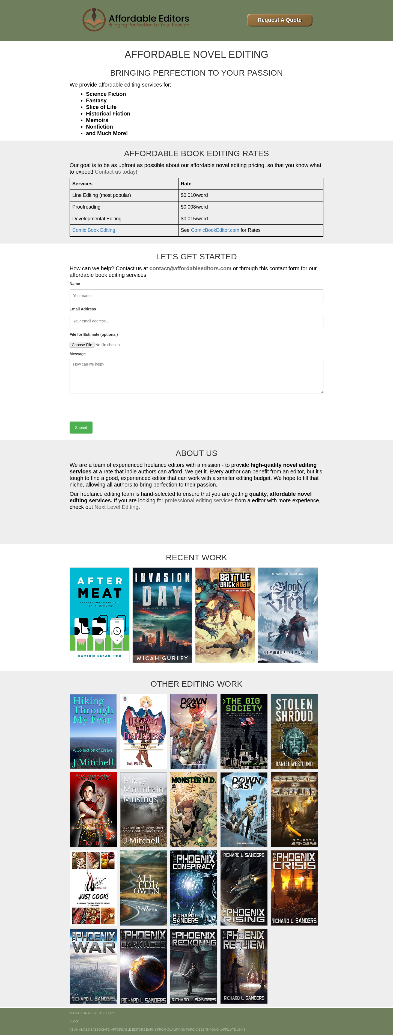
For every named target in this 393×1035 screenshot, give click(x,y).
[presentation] (111, 405)
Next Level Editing (116, 507)
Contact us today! (116, 172)
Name (75, 283)
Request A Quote (280, 20)
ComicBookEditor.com (215, 230)
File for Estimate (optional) (94, 334)
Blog (74, 1021)
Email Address (83, 309)
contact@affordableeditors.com (190, 268)
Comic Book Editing (93, 230)
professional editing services (199, 500)
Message (78, 354)
